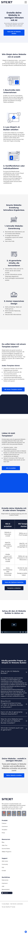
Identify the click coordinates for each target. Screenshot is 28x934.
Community (5, 864)
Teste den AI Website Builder (14, 32)
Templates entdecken (14, 588)
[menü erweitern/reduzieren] (26, 2)
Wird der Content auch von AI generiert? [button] (12, 729)
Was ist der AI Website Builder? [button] (10, 672)
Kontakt (4, 870)
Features (4, 823)
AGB (3, 886)
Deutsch (6, 892)
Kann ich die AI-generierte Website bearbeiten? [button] (11, 713)
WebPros (8, 907)
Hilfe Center (5, 861)
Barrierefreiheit (5, 889)
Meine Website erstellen (14, 775)
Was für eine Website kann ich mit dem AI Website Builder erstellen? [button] (12, 721)
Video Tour (4, 845)
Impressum (5, 883)
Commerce (5, 826)
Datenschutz (5, 880)
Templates (4, 829)
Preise (3, 832)
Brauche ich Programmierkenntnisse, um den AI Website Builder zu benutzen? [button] (12, 704)
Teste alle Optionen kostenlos (14, 582)
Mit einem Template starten (13, 389)
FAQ (3, 867)
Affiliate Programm (6, 851)
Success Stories (6, 848)
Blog (3, 842)
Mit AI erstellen (11, 468)
